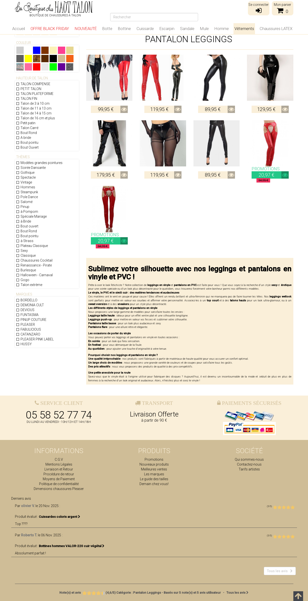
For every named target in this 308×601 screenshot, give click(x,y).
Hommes (25, 187)
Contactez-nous (249, 464)
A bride (23, 138)
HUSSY (24, 344)
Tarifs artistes (249, 469)
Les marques (154, 474)
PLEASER (25, 324)
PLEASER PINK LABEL (35, 339)
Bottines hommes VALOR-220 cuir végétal (72, 546)
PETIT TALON (28, 89)
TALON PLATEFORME (34, 94)
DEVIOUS (25, 310)
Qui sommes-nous (249, 459)
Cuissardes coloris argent (59, 517)
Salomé (24, 202)
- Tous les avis (154, 592)
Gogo (22, 280)
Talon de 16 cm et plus (35, 118)
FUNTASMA (27, 315)
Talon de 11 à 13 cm (34, 108)
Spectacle (26, 177)
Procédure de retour (58, 474)
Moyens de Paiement (59, 479)
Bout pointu (27, 142)
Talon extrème (29, 285)
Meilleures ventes (154, 469)
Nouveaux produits (154, 464)
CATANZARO (28, 334)
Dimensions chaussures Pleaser (59, 489)
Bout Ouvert (27, 147)
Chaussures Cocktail (34, 260)
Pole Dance (27, 197)
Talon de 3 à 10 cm (33, 103)
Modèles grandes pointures (39, 163)
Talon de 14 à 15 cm (34, 113)
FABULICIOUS (28, 329)
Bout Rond (26, 133)
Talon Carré (27, 128)
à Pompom (27, 212)
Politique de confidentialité (59, 484)
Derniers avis (21, 498)
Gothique (25, 172)
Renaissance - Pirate (34, 265)
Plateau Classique (32, 246)
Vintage (24, 182)
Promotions (154, 459)
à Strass (24, 241)
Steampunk (27, 192)
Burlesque (26, 270)
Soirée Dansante (31, 168)
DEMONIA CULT (30, 305)
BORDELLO (26, 300)
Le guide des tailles (154, 479)
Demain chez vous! (154, 484)
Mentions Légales (58, 464)
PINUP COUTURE (31, 320)
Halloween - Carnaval (34, 275)
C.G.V (59, 459)
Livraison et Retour (58, 469)
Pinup (22, 207)
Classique (26, 255)
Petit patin (25, 123)
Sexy (22, 251)
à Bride (23, 221)
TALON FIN (26, 99)
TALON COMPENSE (33, 84)
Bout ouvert (27, 226)
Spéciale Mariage (31, 216)
